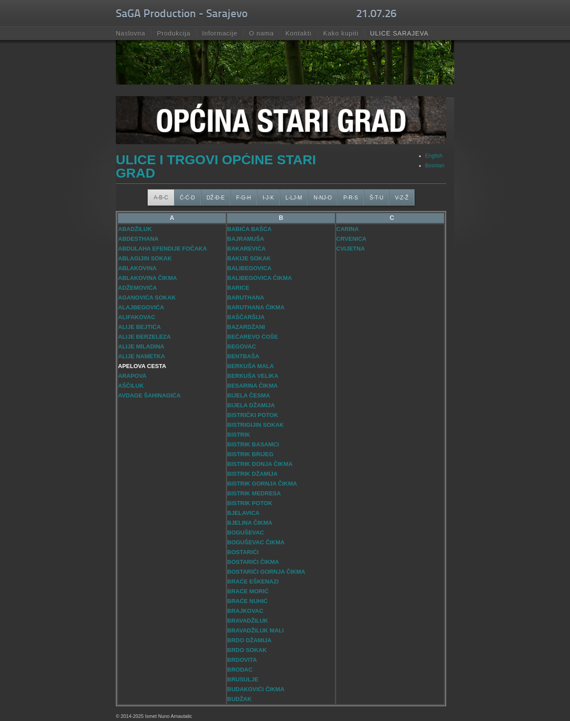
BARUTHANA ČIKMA (256, 307)
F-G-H (243, 197)
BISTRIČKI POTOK (252, 415)
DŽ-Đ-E (216, 197)
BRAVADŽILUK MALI (255, 630)
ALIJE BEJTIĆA (139, 327)
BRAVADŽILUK (247, 620)
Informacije (219, 33)
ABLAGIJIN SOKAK (145, 258)
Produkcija (173, 33)
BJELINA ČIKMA (249, 522)
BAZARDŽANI (246, 327)
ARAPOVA (132, 376)
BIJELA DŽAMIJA (251, 405)
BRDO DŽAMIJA (249, 640)
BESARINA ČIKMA (252, 385)
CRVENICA (351, 238)
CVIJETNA (350, 248)
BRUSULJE (242, 679)
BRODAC (239, 669)
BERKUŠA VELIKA (252, 376)
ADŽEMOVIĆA (137, 287)
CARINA (347, 229)
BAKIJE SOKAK (249, 258)
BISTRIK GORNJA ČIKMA (262, 483)
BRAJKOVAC (245, 611)
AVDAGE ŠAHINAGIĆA (149, 395)
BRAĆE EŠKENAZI (253, 581)
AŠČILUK (131, 385)
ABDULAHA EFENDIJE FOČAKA (162, 248)
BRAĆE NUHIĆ (247, 601)
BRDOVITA (242, 659)
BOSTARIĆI (243, 552)
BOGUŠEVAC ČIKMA (256, 542)
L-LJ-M (293, 197)
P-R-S (350, 197)
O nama (261, 33)
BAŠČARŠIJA (246, 317)
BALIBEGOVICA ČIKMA (259, 278)
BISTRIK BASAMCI (253, 444)
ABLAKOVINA (137, 268)
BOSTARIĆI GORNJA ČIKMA (266, 571)
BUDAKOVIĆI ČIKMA (256, 689)
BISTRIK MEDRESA (254, 493)
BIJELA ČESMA (248, 395)
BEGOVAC (241, 346)
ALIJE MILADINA (141, 346)
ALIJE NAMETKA (141, 356)
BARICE (238, 287)
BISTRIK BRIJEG (250, 454)
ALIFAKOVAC (136, 317)
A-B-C (161, 197)
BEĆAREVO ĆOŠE (252, 336)
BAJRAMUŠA (245, 238)
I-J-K (268, 197)
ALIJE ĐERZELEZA (144, 336)
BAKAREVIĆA (246, 248)
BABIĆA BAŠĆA (249, 229)
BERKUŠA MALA (250, 366)
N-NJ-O (323, 197)
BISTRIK (238, 434)
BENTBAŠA (243, 356)
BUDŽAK (239, 699)
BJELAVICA (243, 513)
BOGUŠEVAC (245, 532)
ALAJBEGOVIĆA (141, 307)
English (434, 156)
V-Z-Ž (401, 197)
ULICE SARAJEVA (399, 33)
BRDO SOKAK (247, 650)
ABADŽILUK (135, 229)
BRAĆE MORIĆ (248, 591)
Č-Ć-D (187, 197)
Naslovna (130, 33)
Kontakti (298, 33)
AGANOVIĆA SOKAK (147, 297)
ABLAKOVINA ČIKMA (147, 278)
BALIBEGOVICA (249, 268)
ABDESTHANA (138, 238)
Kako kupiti (340, 33)
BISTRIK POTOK (250, 503)
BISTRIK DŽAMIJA (252, 473)
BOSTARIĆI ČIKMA (253, 562)
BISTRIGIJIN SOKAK (255, 424)
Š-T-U (376, 197)
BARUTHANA (245, 297)
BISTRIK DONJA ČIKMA (260, 464)
